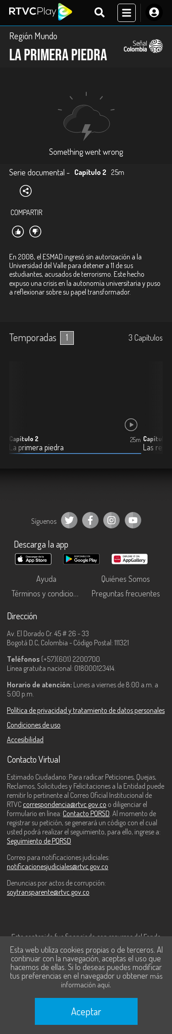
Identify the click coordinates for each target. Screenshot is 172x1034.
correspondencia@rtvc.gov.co (64, 804)
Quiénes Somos (125, 579)
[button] (151, 415)
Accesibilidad (25, 739)
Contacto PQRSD (86, 813)
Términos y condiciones (48, 593)
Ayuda (46, 579)
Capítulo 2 (24, 439)
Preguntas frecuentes (125, 593)
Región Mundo (33, 36)
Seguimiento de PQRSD (39, 840)
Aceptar (86, 1011)
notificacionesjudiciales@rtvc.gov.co (57, 866)
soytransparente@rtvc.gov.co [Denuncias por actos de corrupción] (48, 892)
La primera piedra (36, 447)
